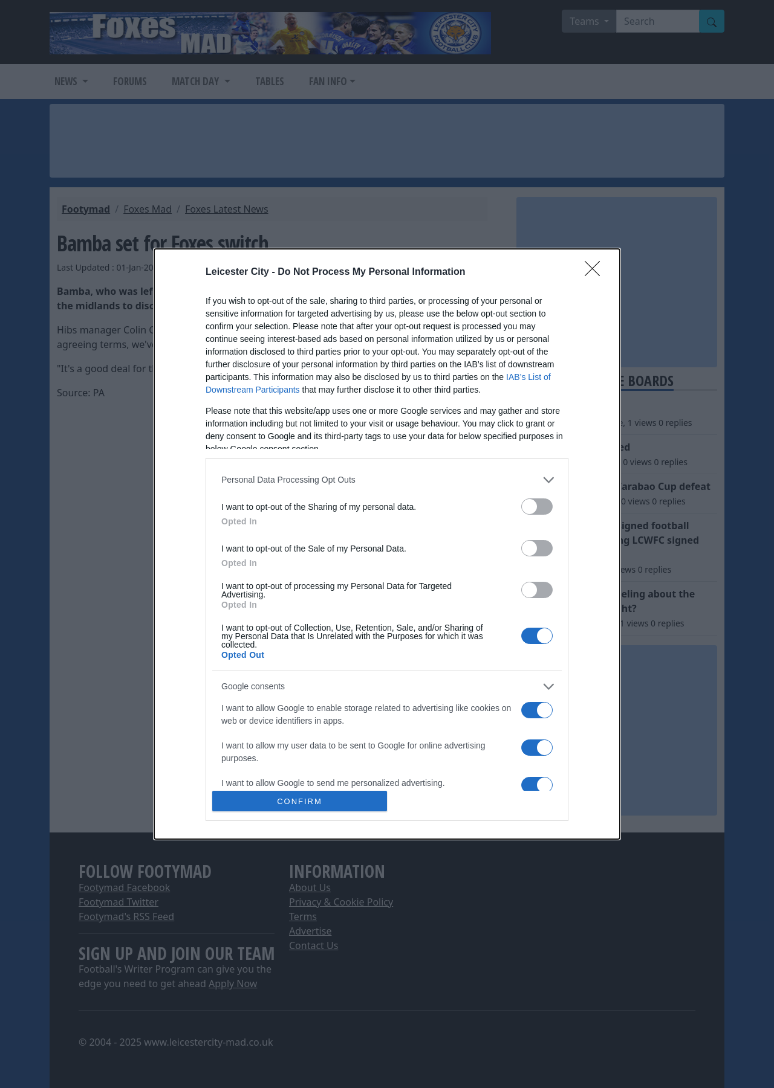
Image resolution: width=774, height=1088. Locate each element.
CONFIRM (299, 800)
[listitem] (387, 480)
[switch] (537, 506)
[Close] (596, 272)
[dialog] (387, 544)
